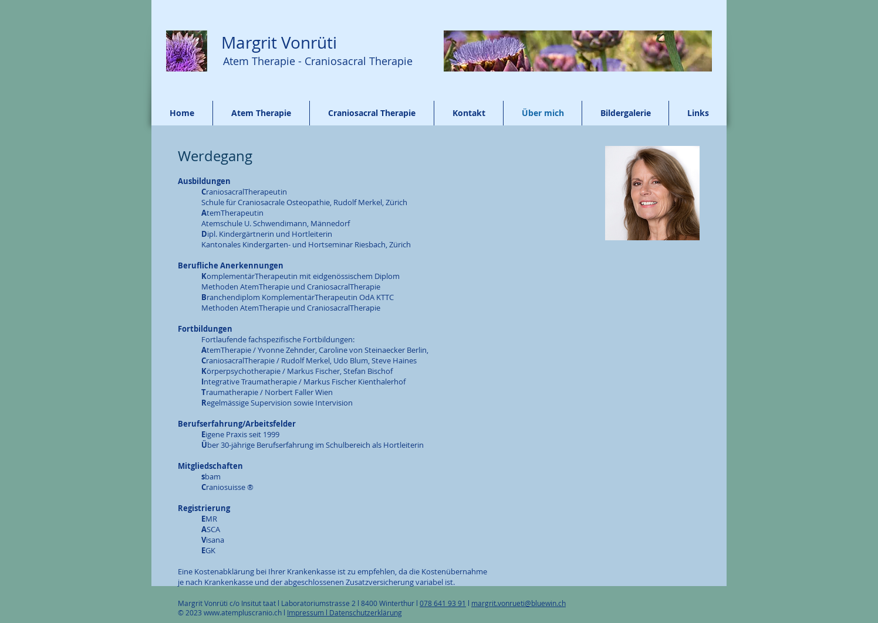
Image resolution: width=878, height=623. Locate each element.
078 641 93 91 (443, 603)
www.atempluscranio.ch (243, 612)
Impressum (306, 612)
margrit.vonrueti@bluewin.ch (518, 603)
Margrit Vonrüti (277, 42)
